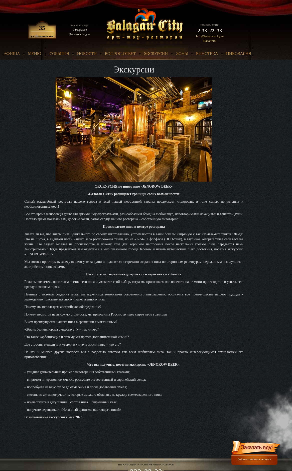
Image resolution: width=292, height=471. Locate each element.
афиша (12, 54)
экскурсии (156, 54)
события (59, 54)
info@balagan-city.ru (210, 36)
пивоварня (238, 54)
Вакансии (210, 41)
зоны (182, 54)
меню (34, 54)
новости (87, 54)
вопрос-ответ (120, 54)
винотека (207, 54)
